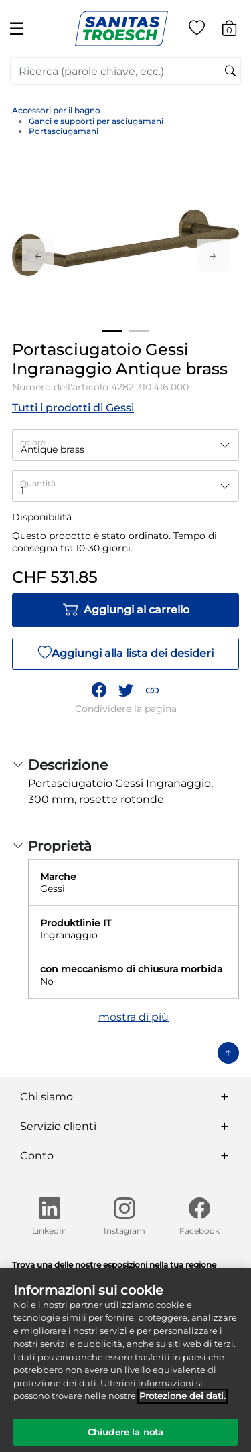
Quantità (38, 483)
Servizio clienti (58, 1126)
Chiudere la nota (125, 1437)
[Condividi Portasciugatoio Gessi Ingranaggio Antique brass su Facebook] (99, 690)
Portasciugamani (63, 131)
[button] (152, 690)
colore (33, 442)
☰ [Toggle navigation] (16, 28)
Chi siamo (46, 1096)
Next (213, 255)
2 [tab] (139, 331)
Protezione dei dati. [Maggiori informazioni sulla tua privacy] (182, 1401)
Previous (38, 255)
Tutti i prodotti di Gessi (73, 407)
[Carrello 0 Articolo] (236, 30)
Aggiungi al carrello (125, 610)
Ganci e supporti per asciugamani (96, 121)
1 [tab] (112, 331)
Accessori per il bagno (56, 110)
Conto (37, 1155)
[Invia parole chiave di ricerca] (230, 72)
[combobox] (125, 71)
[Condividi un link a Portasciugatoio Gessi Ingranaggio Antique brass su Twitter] (125, 690)
